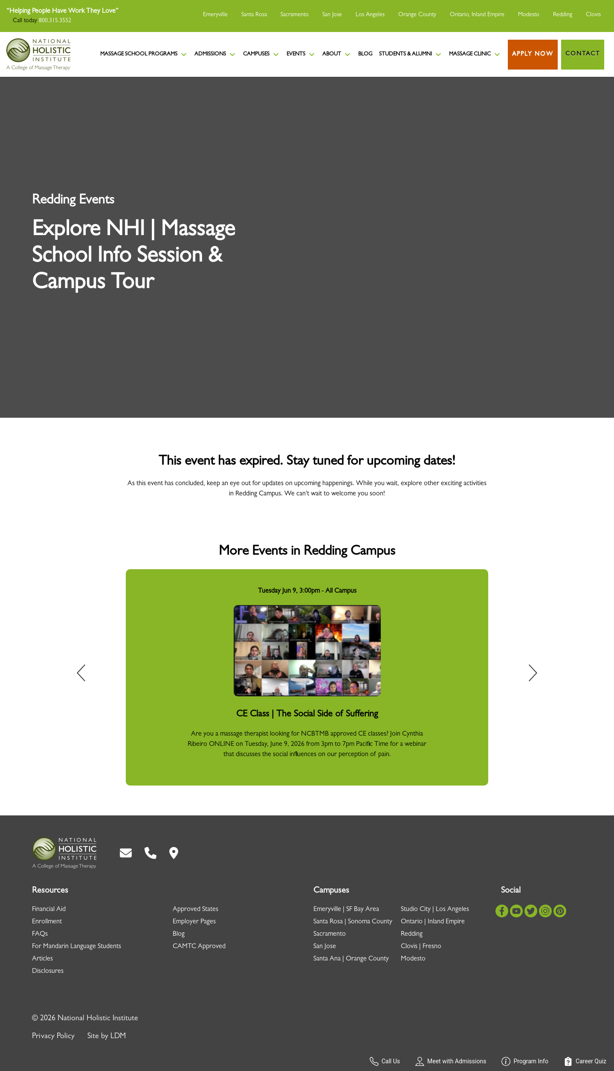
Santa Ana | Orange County (351, 959)
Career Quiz (585, 1061)
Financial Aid (49, 909)
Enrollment (47, 922)
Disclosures (48, 971)
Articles (42, 959)
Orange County (417, 15)
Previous (87, 674)
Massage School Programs (144, 54)
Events (301, 54)
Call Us (385, 1061)
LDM (118, 1037)
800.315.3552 (55, 21)
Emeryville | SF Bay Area (346, 909)
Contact (582, 54)
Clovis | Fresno (421, 946)
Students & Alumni (410, 54)
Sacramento (295, 15)
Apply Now (532, 54)
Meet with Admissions (450, 1061)
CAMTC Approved (199, 946)
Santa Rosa (254, 15)
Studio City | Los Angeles (435, 909)
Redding (562, 15)
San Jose (332, 15)
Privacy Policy (53, 1037)
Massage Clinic (475, 54)
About (336, 54)
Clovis (593, 15)
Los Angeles (370, 15)
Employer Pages (194, 922)
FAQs (40, 934)
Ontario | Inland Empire (433, 922)
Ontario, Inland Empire (477, 15)
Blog (365, 54)
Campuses (261, 54)
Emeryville (215, 15)
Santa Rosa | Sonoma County (352, 922)
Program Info (524, 1061)
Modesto (528, 15)
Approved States (195, 909)
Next (527, 674)
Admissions (215, 54)
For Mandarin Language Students (76, 946)
